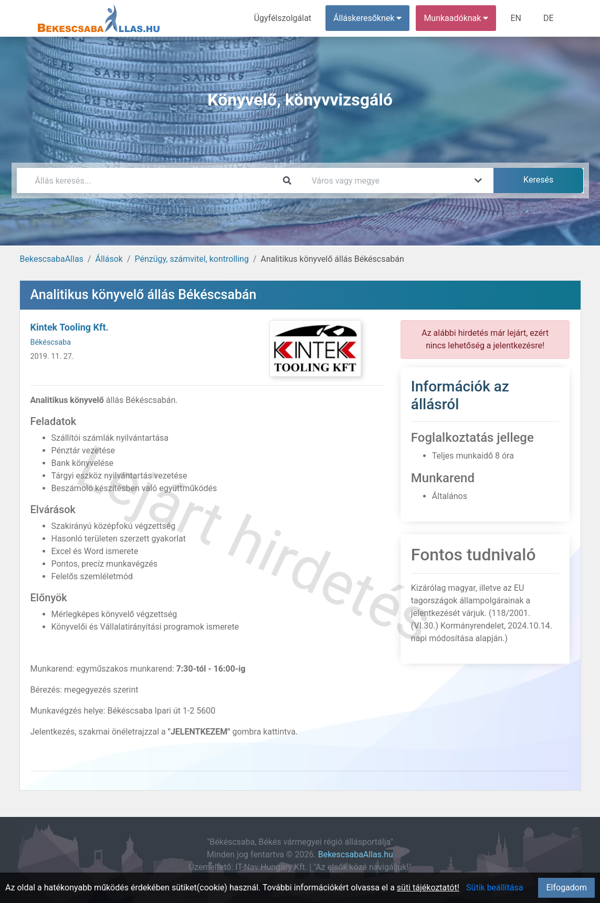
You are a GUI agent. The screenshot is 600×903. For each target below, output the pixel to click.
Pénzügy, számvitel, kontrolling (192, 259)
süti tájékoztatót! (428, 888)
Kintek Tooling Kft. (69, 327)
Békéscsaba (50, 342)
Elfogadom (566, 888)
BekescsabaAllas (51, 259)
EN (515, 18)
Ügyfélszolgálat (282, 18)
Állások (108, 259)
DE (548, 18)
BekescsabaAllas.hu (355, 854)
